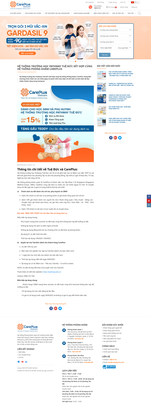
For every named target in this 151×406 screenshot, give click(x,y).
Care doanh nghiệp (82, 13)
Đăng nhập (124, 7)
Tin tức (131, 13)
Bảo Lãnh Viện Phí (101, 13)
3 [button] (73, 61)
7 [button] (82, 61)
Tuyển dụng (112, 2)
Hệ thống (100, 2)
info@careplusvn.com (116, 362)
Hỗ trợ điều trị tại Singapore (57, 13)
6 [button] (80, 61)
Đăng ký (134, 7)
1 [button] (68, 61)
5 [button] (77, 61)
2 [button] (71, 61)
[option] (75, 37)
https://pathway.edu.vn (52, 272)
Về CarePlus (90, 2)
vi (134, 2)
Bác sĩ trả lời (118, 13)
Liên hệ (122, 2)
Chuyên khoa (15, 13)
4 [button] (75, 61)
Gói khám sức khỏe (33, 13)
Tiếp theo (105, 55)
